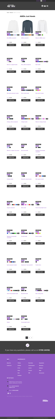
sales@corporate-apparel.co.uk (14, 386)
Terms (8, 396)
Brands (11, 12)
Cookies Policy (16, 396)
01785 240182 (44, 350)
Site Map (31, 396)
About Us (9, 363)
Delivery (23, 396)
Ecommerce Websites (36, 417)
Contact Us (9, 365)
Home (8, 12)
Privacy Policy (11, 396)
